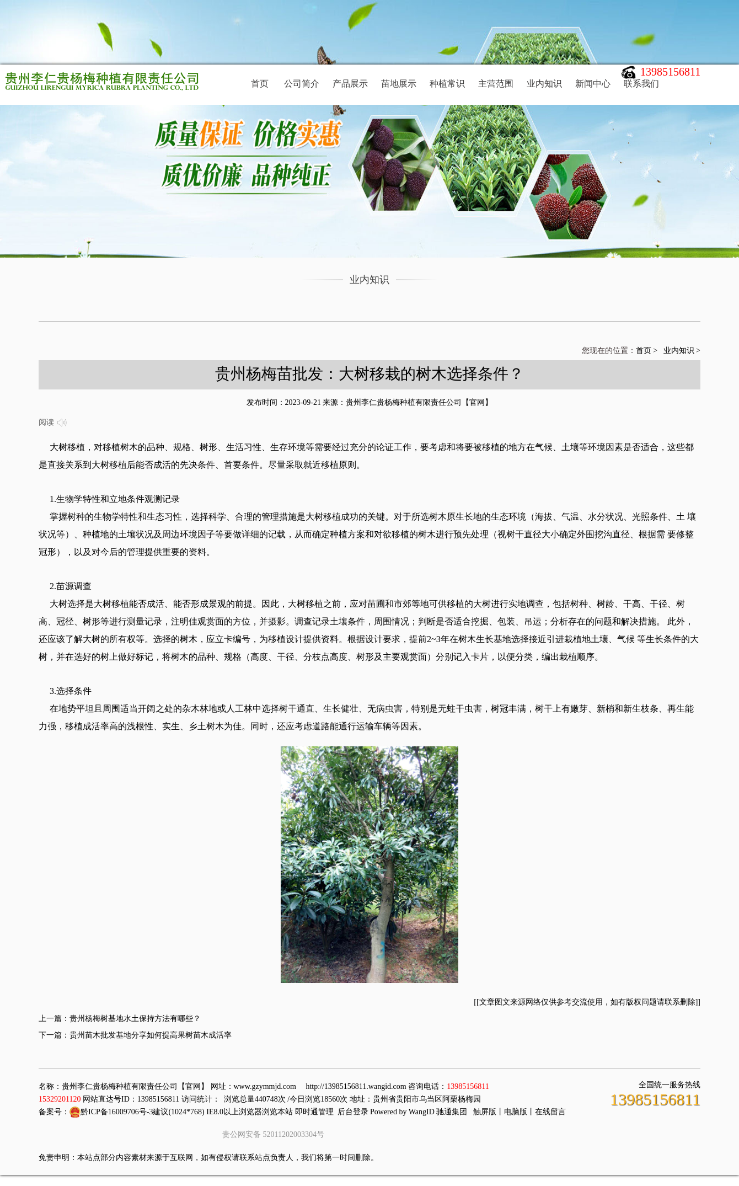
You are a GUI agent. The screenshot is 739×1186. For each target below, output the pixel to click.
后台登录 (353, 1112)
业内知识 (544, 83)
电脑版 (515, 1112)
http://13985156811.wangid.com (356, 1086)
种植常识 (447, 83)
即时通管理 (314, 1112)
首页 (260, 83)
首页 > (648, 350)
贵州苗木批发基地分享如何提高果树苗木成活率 (150, 1035)
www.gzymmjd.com (265, 1086)
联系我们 (641, 83)
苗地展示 (398, 83)
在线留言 (550, 1112)
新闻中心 (593, 83)
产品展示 (350, 83)
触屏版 (484, 1112)
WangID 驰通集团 (438, 1112)
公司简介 (301, 83)
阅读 (53, 423)
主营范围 (495, 83)
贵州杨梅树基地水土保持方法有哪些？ (135, 1018)
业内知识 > (681, 350)
